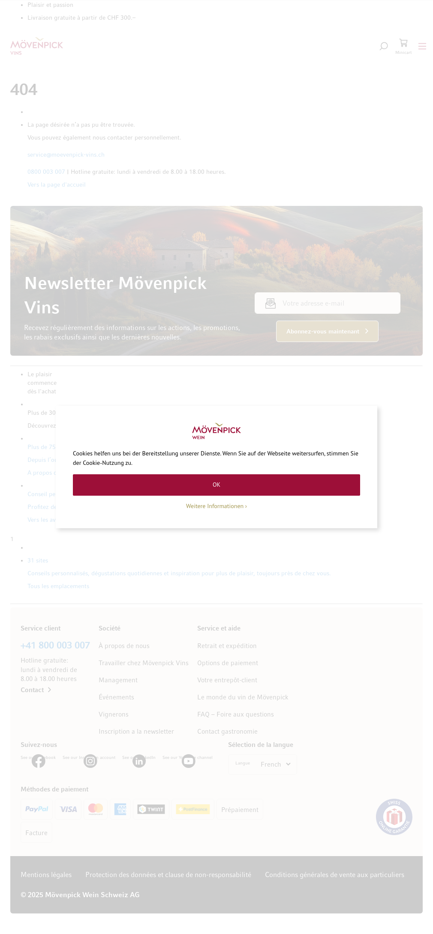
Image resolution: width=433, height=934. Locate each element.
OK (216, 484)
